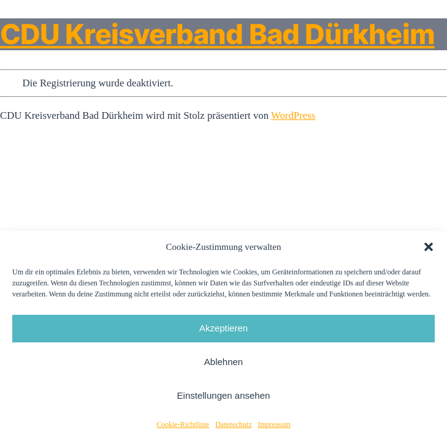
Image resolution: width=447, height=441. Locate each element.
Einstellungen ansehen (223, 395)
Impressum (274, 424)
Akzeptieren (223, 328)
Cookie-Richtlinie (182, 424)
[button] (428, 247)
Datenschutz (233, 424)
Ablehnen (223, 361)
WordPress (293, 115)
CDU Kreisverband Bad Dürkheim (217, 34)
